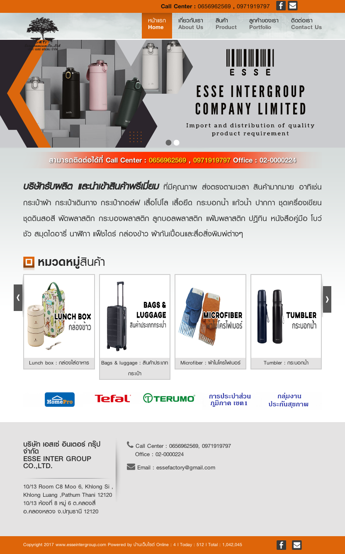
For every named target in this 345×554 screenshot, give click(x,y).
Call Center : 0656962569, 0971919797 (179, 445)
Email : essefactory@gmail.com (171, 466)
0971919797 (253, 6)
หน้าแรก (129, 31)
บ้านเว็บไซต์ (144, 544)
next (336, 94)
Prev (19, 296)
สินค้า (208, 31)
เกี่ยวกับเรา (166, 31)
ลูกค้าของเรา (252, 31)
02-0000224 (278, 159)
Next (325, 296)
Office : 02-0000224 (159, 454)
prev (8, 94)
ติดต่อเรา (302, 31)
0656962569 (214, 6)
